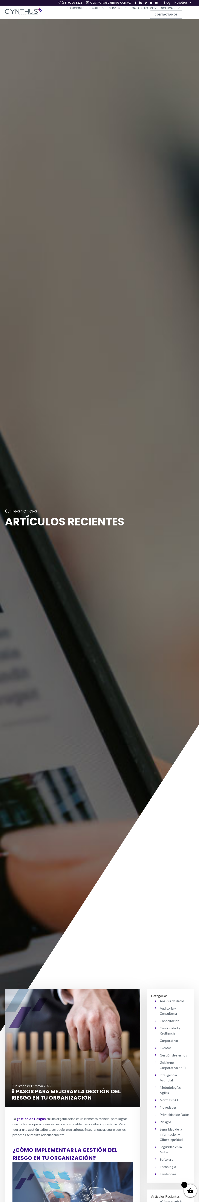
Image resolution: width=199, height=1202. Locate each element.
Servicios (118, 8)
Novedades (168, 1107)
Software (170, 8)
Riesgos (165, 1122)
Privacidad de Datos (175, 1114)
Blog (167, 2)
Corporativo (169, 1040)
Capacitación (144, 8)
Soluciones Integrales (86, 8)
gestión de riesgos (31, 1119)
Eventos (165, 1048)
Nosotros (183, 3)
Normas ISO (169, 1100)
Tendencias (168, 1174)
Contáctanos (166, 14)
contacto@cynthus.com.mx (110, 3)
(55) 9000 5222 (72, 3)
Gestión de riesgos (173, 1055)
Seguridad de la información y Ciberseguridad (171, 1134)
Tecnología (168, 1167)
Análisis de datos (172, 1001)
